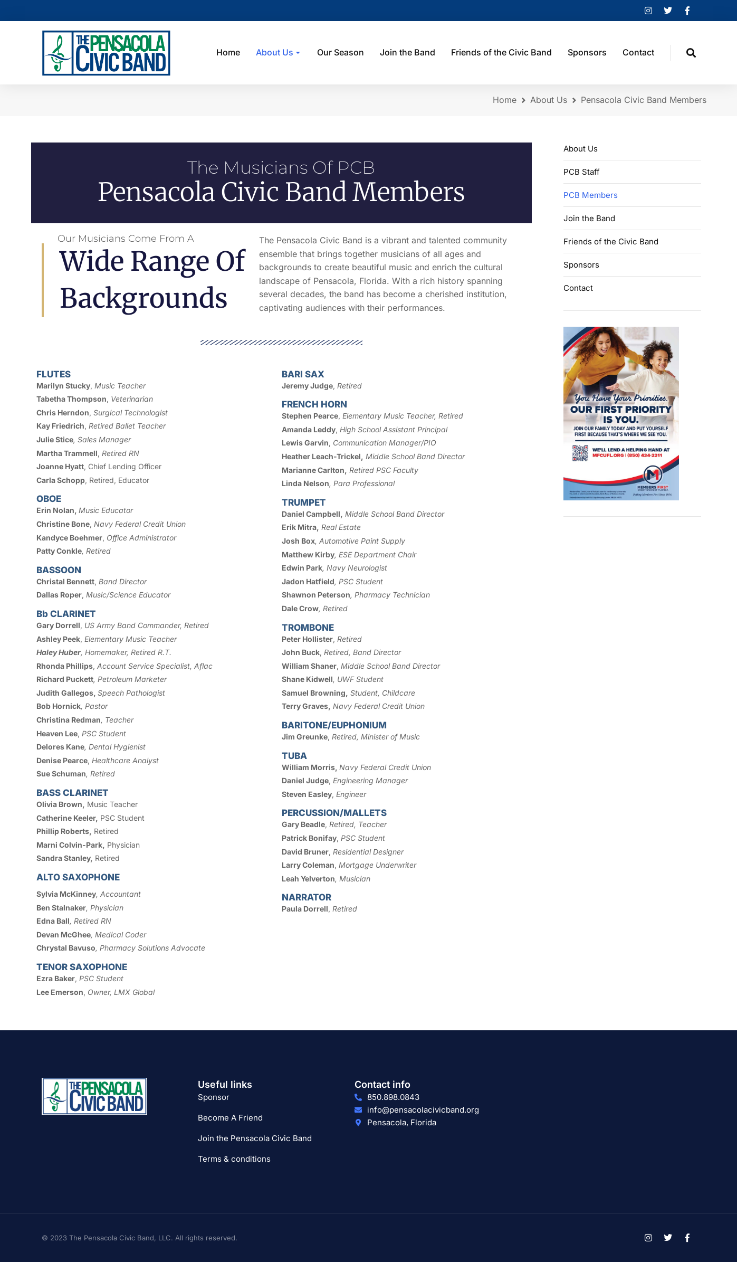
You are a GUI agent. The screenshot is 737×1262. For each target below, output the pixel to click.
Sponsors (581, 265)
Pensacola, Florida (401, 1122)
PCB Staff (581, 172)
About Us (580, 149)
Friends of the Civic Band (610, 241)
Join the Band (589, 218)
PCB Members (590, 195)
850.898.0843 (393, 1097)
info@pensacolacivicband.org (423, 1110)
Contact (578, 288)
